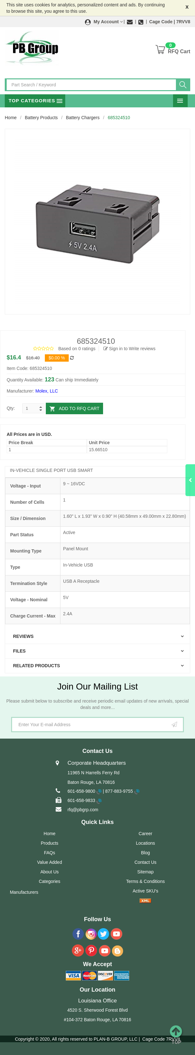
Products (49, 843)
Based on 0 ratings (76, 348)
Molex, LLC (46, 391)
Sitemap (145, 871)
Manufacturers (24, 892)
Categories (49, 881)
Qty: (11, 408)
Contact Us (146, 862)
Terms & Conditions (145, 881)
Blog (145, 852)
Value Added (49, 862)
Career (145, 833)
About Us (49, 871)
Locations (145, 843)
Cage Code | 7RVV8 (169, 21)
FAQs (49, 852)
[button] (104, 21)
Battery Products (41, 117)
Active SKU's (145, 890)
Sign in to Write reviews (129, 348)
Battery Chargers (83, 117)
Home (11, 117)
